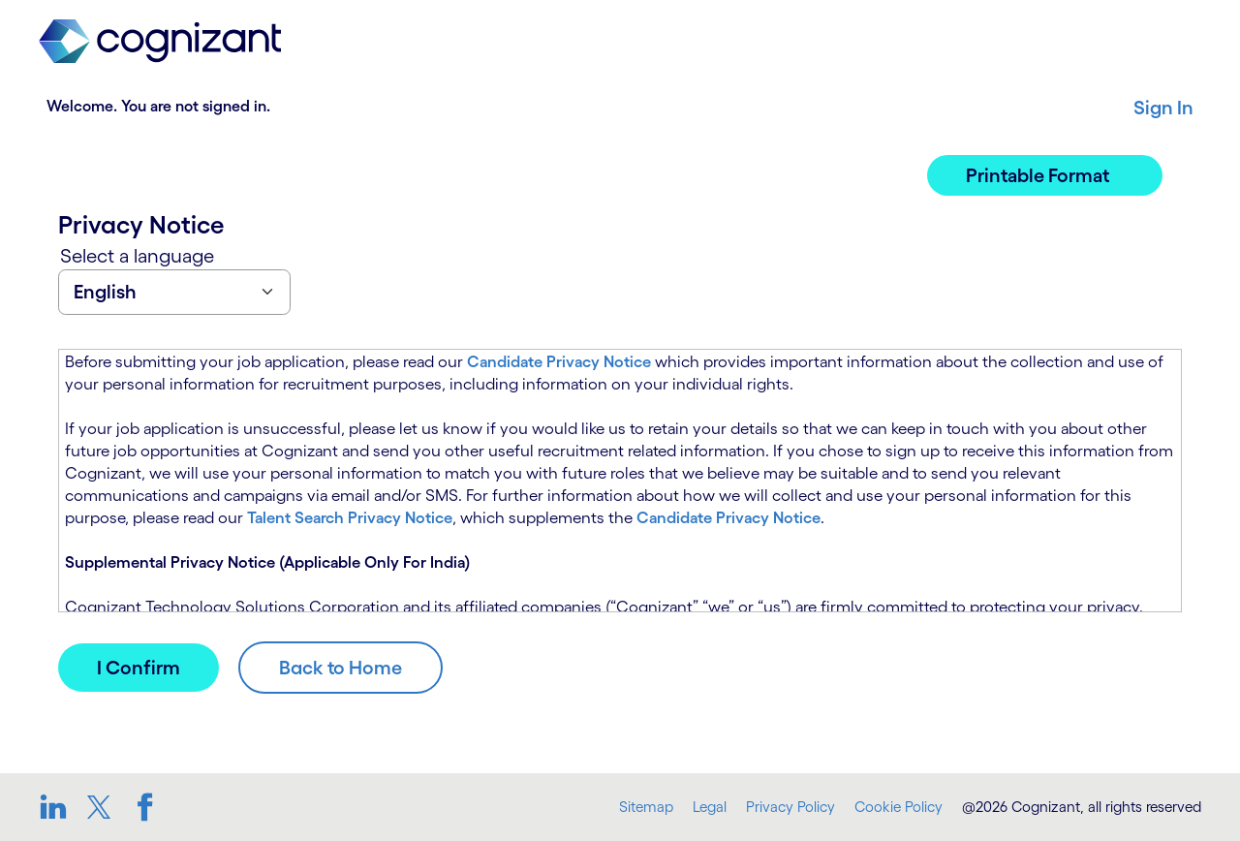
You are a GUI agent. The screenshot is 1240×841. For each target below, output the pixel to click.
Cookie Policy (898, 806)
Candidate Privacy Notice (559, 361)
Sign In (1163, 107)
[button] (1044, 175)
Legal (710, 806)
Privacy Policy (790, 806)
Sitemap (646, 806)
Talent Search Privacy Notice (349, 517)
